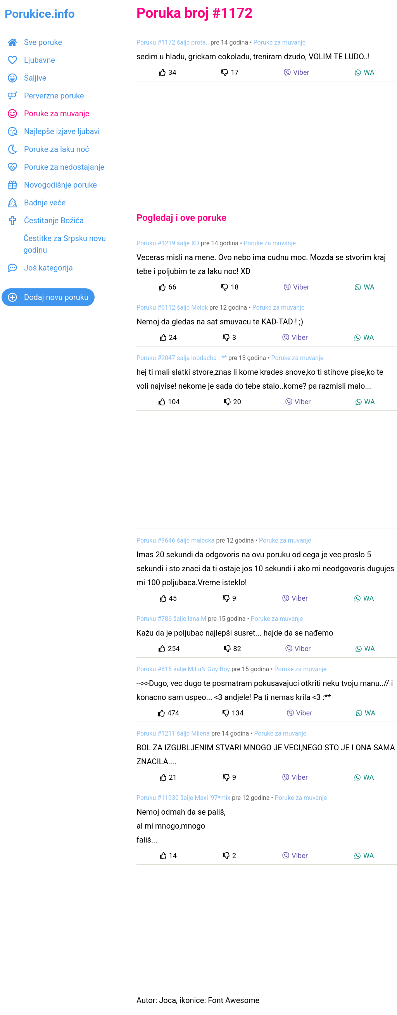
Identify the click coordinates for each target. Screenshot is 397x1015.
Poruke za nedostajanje (56, 167)
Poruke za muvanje (48, 113)
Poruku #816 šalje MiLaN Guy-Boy (183, 669)
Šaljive (27, 78)
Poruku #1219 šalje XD (167, 243)
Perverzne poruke (46, 95)
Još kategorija (40, 267)
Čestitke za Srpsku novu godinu (57, 244)
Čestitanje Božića (46, 220)
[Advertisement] (266, 140)
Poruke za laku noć (48, 149)
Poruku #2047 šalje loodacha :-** (181, 358)
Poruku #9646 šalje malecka (175, 540)
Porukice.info (40, 14)
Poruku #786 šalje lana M (171, 618)
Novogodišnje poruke (52, 185)
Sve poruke (35, 42)
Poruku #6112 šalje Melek (172, 307)
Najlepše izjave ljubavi (54, 131)
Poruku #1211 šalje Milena (173, 733)
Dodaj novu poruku (48, 297)
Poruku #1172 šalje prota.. (172, 42)
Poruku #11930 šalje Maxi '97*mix (183, 797)
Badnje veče (37, 202)
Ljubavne (31, 60)
